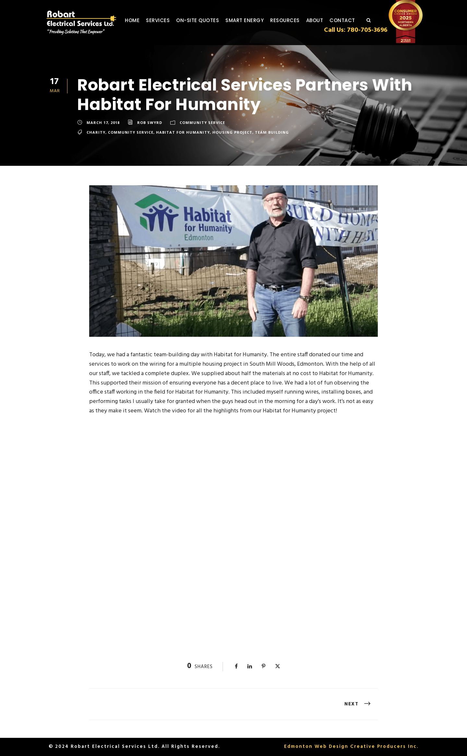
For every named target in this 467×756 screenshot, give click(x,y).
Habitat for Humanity (183, 132)
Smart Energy (244, 20)
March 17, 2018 (103, 122)
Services (158, 20)
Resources (285, 20)
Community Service (202, 122)
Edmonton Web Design (316, 746)
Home (132, 20)
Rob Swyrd (149, 122)
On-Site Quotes (197, 20)
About (314, 20)
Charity (96, 132)
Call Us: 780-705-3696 (356, 30)
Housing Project (232, 132)
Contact (342, 20)
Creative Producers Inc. (384, 746)
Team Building (272, 132)
